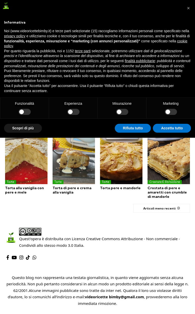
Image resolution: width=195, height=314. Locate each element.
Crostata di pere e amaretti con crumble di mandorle (167, 192)
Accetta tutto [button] (172, 128)
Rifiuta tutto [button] (133, 128)
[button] (188, 8)
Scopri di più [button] (23, 128)
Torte (10, 182)
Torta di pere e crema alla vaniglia (72, 190)
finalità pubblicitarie (140, 61)
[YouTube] (14, 257)
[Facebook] (7, 257)
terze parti (83, 51)
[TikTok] (28, 257)
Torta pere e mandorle (120, 188)
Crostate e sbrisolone (164, 182)
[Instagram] (21, 257)
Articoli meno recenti (159, 208)
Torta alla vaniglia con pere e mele (24, 190)
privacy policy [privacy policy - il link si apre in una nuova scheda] (14, 36)
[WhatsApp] (34, 257)
